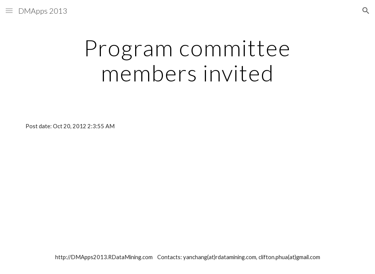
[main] (187, 60)
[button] (9, 10)
